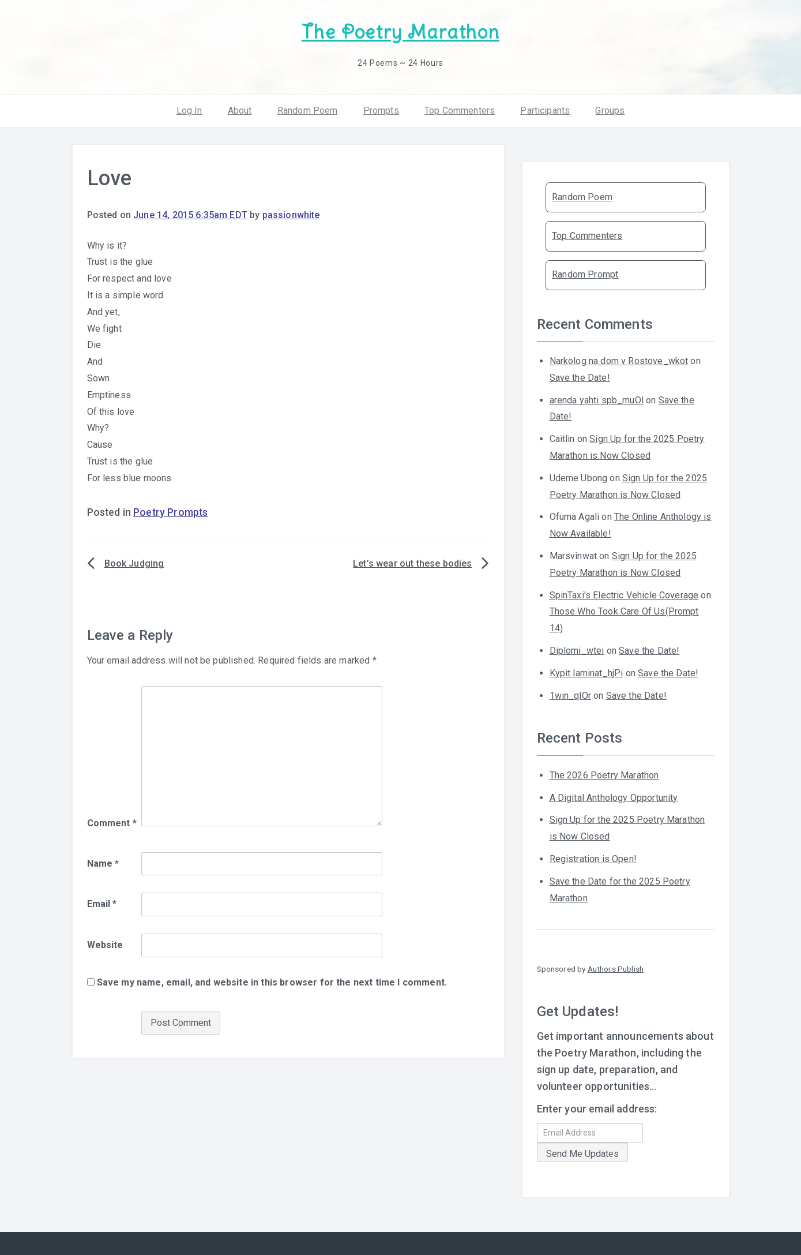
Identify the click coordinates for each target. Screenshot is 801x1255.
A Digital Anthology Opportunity (614, 796)
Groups (610, 109)
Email (102, 903)
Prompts (381, 109)
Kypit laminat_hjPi (586, 672)
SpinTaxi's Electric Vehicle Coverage (624, 594)
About (240, 109)
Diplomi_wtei (577, 650)
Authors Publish (616, 968)
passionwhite (291, 214)
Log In (189, 109)
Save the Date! (580, 377)
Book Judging (134, 562)
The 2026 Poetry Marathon (604, 774)
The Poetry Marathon (400, 32)
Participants (545, 109)
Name (103, 862)
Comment (112, 822)
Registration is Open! (593, 858)
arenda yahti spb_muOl (597, 399)
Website (105, 944)
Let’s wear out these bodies (412, 562)
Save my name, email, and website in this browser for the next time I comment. (272, 981)
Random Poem (307, 109)
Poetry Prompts (170, 512)
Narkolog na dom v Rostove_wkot (619, 360)
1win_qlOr (570, 694)
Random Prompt (585, 273)
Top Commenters (459, 109)
